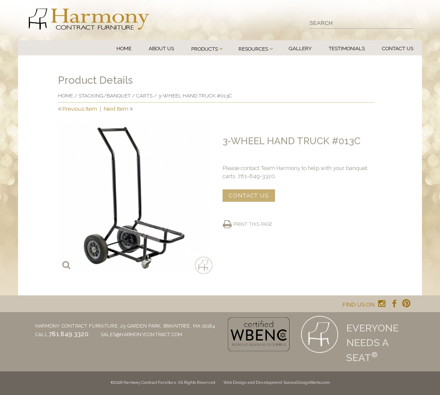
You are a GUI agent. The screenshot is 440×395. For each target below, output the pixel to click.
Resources (253, 49)
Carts (144, 96)
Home (123, 49)
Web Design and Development (252, 382)
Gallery (300, 49)
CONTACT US (249, 195)
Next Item (116, 109)
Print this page (252, 224)
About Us (161, 49)
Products (204, 49)
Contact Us (397, 49)
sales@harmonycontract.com (142, 334)
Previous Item (79, 109)
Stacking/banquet (105, 96)
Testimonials (347, 49)
